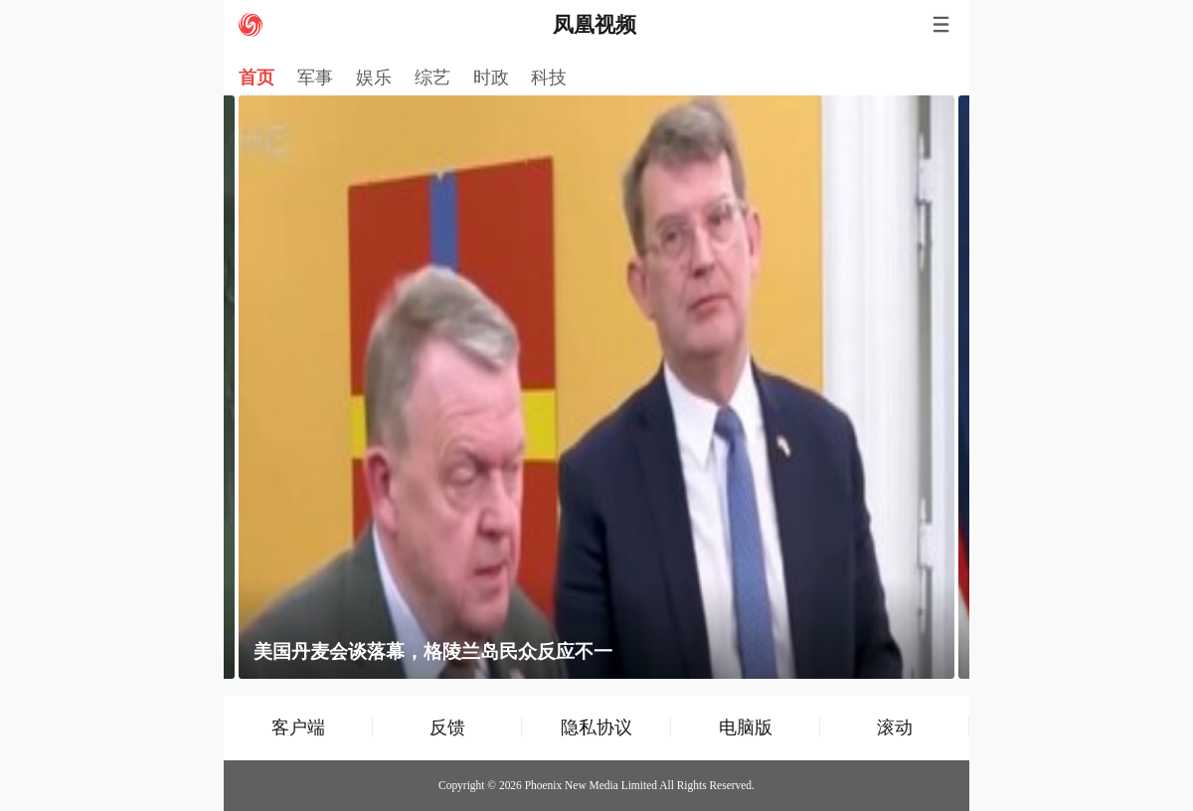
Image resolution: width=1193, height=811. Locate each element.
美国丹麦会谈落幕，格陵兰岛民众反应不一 (433, 651)
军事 (315, 77)
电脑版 (745, 727)
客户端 (298, 727)
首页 (256, 77)
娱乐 (374, 77)
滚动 (895, 727)
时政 (491, 77)
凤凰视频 (594, 25)
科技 (549, 77)
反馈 (447, 727)
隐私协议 (596, 727)
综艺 (432, 77)
